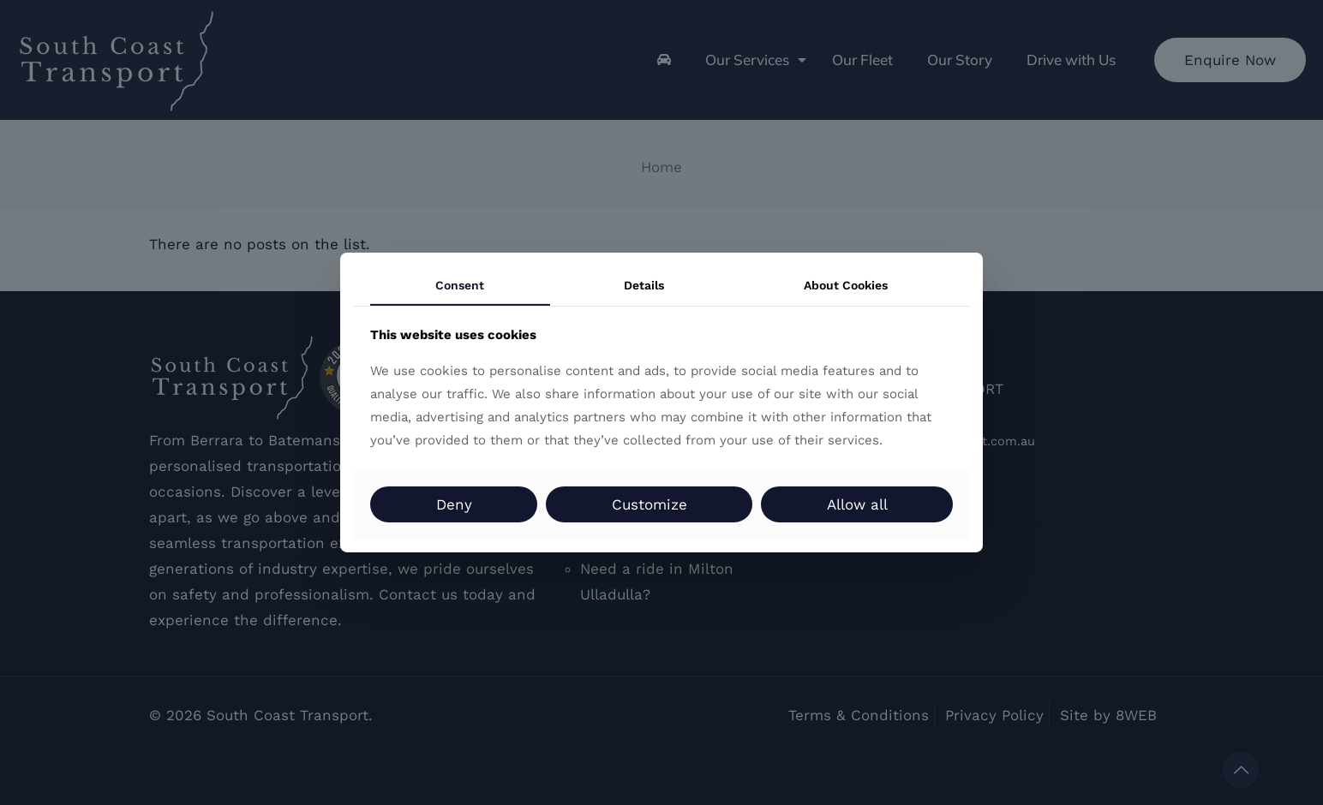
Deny (454, 504)
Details (644, 285)
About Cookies (846, 285)
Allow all (857, 504)
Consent (459, 285)
